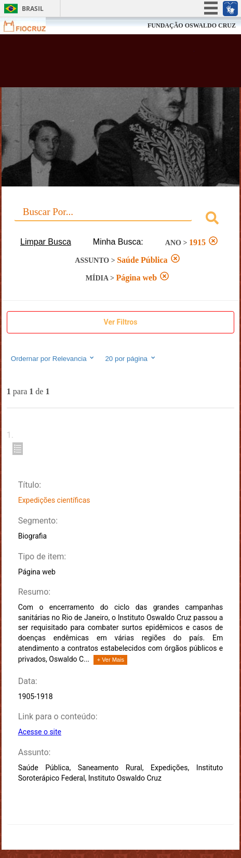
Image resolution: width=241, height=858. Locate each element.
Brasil (33, 8)
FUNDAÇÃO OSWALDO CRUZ (192, 25)
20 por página (130, 358)
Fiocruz (31, 25)
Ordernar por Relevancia (53, 358)
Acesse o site (39, 732)
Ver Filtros (121, 322)
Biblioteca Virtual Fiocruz (101, 64)
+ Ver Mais (110, 659)
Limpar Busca (45, 241)
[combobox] (120, 219)
